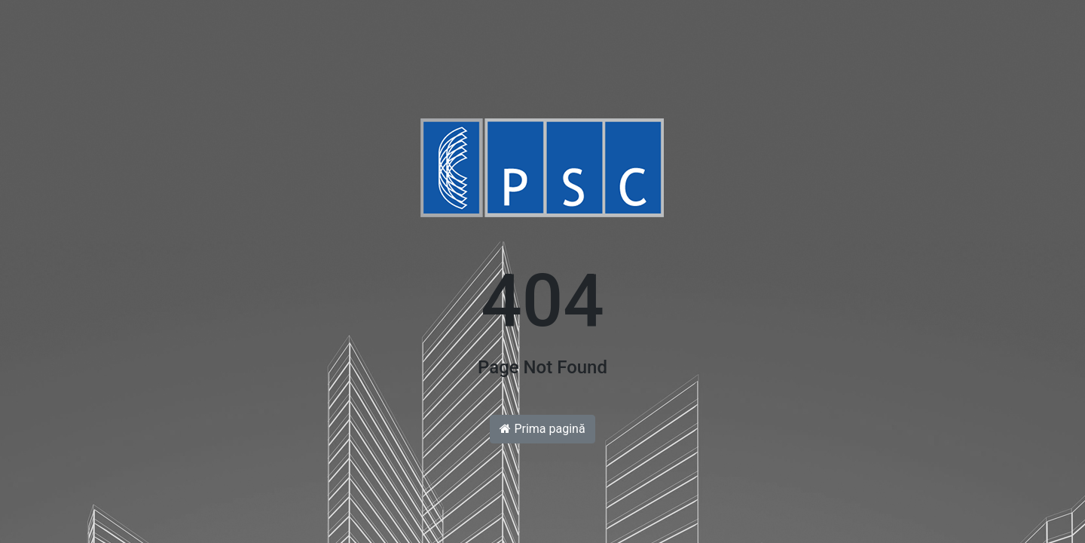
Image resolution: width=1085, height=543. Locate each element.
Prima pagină (542, 429)
